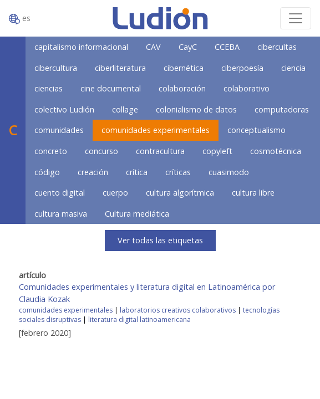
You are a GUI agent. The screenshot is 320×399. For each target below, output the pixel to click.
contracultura (160, 151)
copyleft (217, 151)
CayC (188, 47)
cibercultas (277, 47)
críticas (178, 172)
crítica (137, 172)
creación (93, 172)
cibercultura (55, 68)
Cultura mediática (137, 213)
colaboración (182, 88)
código (47, 172)
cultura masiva (60, 213)
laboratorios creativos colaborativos (178, 310)
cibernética (184, 68)
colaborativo (247, 88)
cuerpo (115, 192)
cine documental (110, 88)
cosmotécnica (275, 151)
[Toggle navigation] (295, 18)
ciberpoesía (242, 68)
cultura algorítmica (180, 192)
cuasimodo (229, 172)
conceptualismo (256, 130)
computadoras (282, 109)
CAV (153, 47)
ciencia (293, 68)
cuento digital (59, 192)
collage (125, 109)
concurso (101, 151)
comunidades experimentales (155, 130)
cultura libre (253, 192)
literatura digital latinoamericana (139, 319)
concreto (50, 151)
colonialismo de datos (196, 109)
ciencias (48, 88)
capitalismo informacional (81, 47)
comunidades (59, 130)
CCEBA (227, 47)
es (20, 18)
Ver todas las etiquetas (160, 240)
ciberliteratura (120, 68)
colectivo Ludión (64, 109)
